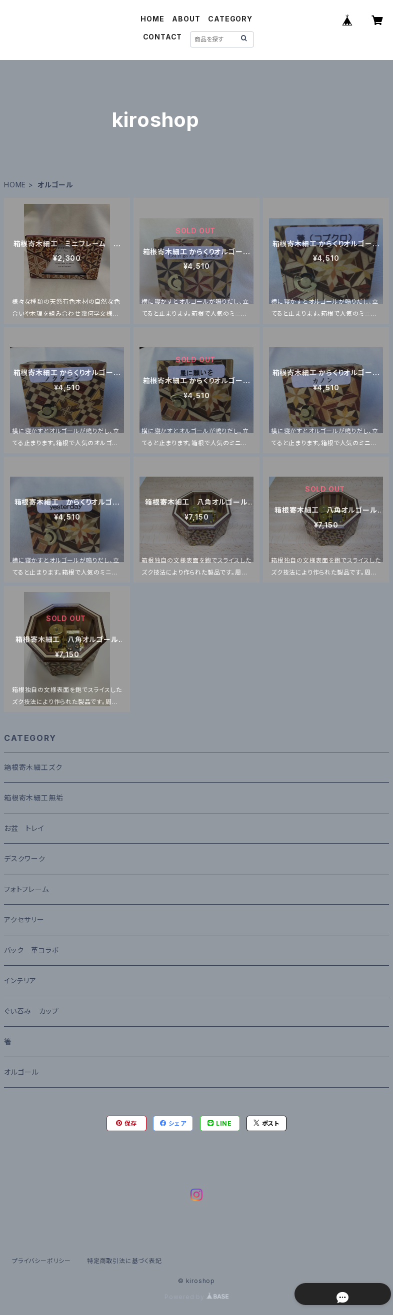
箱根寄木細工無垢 (33, 797)
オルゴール (21, 1072)
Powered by (196, 1297)
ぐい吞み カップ (31, 1011)
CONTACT (162, 36)
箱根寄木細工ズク (33, 767)
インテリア (20, 980)
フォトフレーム (26, 889)
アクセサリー (24, 919)
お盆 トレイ (24, 828)
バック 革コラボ (31, 950)
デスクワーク (25, 858)
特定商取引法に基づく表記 (124, 1261)
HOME (152, 18)
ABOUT (186, 18)
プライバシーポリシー (41, 1261)
